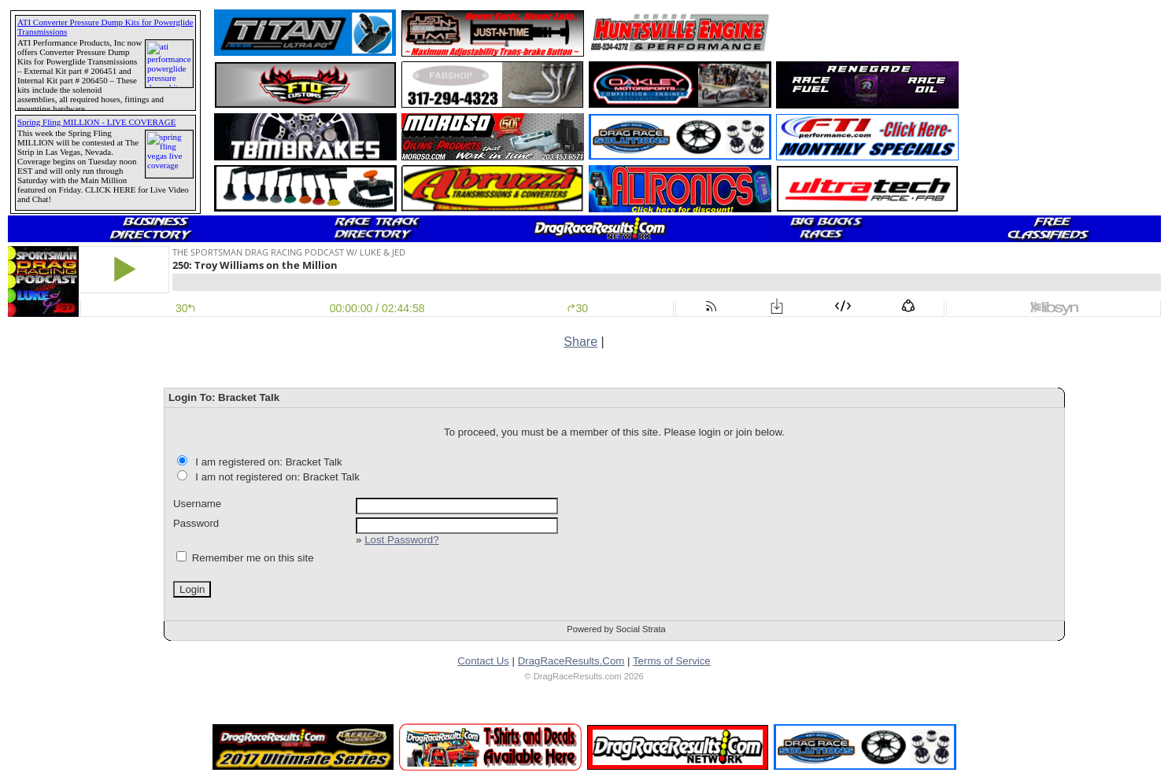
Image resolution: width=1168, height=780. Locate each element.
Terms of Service (672, 661)
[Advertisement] (868, 33)
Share (580, 341)
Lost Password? (401, 540)
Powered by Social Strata (616, 629)
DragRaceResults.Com (571, 661)
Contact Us (483, 661)
